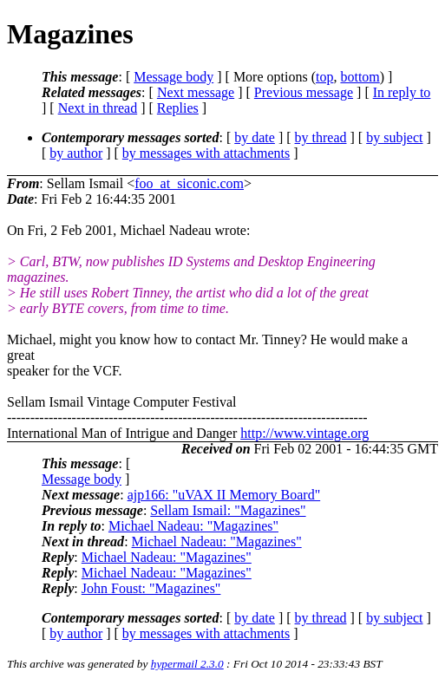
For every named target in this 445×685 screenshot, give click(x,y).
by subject (394, 137)
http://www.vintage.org (304, 433)
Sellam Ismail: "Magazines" (227, 510)
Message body (173, 76)
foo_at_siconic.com (189, 183)
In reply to (402, 92)
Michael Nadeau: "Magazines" (193, 526)
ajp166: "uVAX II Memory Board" (224, 494)
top (324, 76)
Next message (195, 92)
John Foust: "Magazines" (151, 588)
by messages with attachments (206, 153)
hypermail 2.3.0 (187, 663)
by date (254, 137)
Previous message (303, 92)
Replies (178, 108)
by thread (321, 137)
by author (75, 153)
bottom (359, 76)
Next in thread (98, 108)
